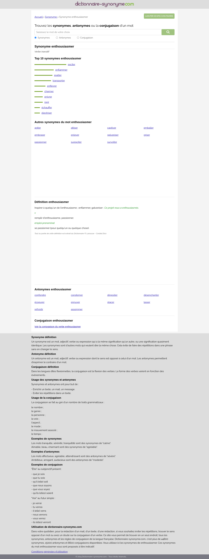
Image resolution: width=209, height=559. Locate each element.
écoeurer (39, 302)
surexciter (76, 142)
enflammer (61, 69)
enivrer (48, 96)
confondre (40, 295)
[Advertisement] (105, 172)
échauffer (46, 107)
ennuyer (75, 302)
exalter (57, 75)
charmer (49, 91)
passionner (40, 142)
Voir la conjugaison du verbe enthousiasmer (57, 326)
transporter (59, 80)
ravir (46, 102)
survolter (112, 142)
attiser (74, 127)
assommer (77, 309)
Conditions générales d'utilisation (49, 551)
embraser (39, 135)
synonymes (62, 26)
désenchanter (151, 295)
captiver (111, 127)
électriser (46, 113)
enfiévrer (52, 86)
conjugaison (109, 26)
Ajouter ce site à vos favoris (159, 16)
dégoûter (112, 295)
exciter (71, 64)
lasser (147, 302)
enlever (75, 135)
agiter (37, 127)
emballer (149, 127)
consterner (77, 295)
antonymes (81, 26)
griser (147, 135)
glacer (110, 302)
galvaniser (113, 135)
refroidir (38, 309)
